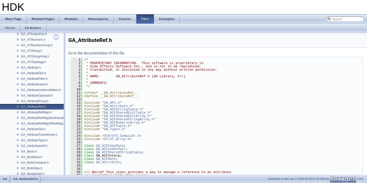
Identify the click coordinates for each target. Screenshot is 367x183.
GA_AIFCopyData (110, 145)
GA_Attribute (108, 162)
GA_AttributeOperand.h (37, 95)
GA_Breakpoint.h (32, 174)
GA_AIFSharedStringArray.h (129, 119)
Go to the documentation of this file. (96, 53)
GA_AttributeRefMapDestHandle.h (44, 118)
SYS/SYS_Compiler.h (122, 135)
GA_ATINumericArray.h (37, 45)
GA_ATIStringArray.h (35, 56)
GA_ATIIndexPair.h (34, 34)
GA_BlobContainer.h (35, 162)
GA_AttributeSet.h (33, 129)
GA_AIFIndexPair (111, 149)
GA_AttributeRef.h (33, 107)
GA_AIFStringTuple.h (123, 109)
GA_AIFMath (106, 159)
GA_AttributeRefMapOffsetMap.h (43, 123)
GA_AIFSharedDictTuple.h (127, 112)
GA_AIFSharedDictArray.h (127, 116)
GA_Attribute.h (31, 67)
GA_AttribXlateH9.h (34, 146)
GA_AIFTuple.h (117, 126)
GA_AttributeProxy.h (35, 101)
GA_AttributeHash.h (34, 84)
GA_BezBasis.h (31, 157)
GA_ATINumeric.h (33, 39)
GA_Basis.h (29, 151)
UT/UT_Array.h (117, 139)
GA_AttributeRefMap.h (36, 112)
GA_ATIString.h (31, 51)
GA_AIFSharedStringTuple (119, 152)
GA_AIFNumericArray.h (124, 122)
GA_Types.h (114, 129)
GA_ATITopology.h (33, 62)
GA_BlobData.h (31, 168)
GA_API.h (112, 102)
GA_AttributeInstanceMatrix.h (41, 90)
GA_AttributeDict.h (33, 73)
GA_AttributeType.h (34, 140)
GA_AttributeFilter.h (34, 79)
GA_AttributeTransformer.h (39, 134)
